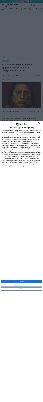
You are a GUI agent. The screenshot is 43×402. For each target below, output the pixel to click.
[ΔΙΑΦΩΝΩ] (39, 123)
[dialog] (21, 261)
